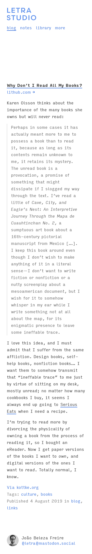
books (47, 493)
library (43, 27)
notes (26, 27)
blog (11, 27)
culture (29, 493)
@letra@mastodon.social (48, 542)
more (60, 27)
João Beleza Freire (43, 537)
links (12, 507)
